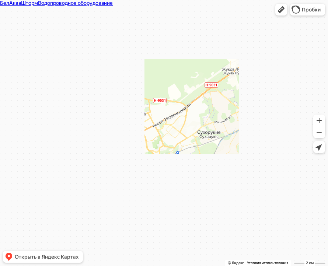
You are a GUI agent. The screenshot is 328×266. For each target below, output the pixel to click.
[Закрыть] (218, 25)
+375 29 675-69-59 (133, 72)
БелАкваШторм (127, 29)
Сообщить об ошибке (193, 149)
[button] (281, 10)
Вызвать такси (129, 149)
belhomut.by (132, 82)
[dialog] (160, 89)
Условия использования (267, 263)
